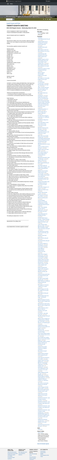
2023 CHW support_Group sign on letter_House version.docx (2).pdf (43, 124)
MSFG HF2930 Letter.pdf (43, 238)
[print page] (50, 19)
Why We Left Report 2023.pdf (44, 315)
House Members (22, 453)
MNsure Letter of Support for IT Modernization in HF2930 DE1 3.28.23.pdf (44, 320)
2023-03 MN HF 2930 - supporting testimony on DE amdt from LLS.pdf (43, 132)
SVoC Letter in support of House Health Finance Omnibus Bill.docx (43, 153)
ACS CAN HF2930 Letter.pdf (43, 240)
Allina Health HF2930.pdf (43, 293)
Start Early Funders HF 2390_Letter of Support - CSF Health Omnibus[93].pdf (44, 167)
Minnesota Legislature (13, 1)
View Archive (40, 432)
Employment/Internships (13, 453)
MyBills (41, 453)
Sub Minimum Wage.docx (43, 119)
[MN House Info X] (43, 19)
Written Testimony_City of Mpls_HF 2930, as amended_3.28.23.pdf (43, 309)
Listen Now (40, 429)
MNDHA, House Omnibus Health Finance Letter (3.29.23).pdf (43, 172)
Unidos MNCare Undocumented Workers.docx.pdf (41, 250)
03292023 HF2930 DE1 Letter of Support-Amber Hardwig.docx (44, 411)
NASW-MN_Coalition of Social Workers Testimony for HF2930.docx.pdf (44, 343)
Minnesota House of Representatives (22, 16)
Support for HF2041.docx (43, 189)
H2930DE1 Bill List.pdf (42, 47)
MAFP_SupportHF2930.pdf (43, 162)
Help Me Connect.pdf (42, 235)
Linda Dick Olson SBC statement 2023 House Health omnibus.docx (42, 55)
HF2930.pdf (40, 95)
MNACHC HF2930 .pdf (42, 271)
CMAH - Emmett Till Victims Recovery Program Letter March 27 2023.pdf (43, 89)
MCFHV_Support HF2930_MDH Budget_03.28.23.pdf (42, 74)
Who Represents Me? (23, 452)
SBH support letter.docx (43, 92)
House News (42, 451)
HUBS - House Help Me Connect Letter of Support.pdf (42, 208)
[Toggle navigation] (8, 3)
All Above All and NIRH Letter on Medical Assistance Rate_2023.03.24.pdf (43, 183)
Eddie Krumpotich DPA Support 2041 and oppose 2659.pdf (43, 269)
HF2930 (39, 33)
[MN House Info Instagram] (46, 19)
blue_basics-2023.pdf (42, 211)
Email (30, 455)
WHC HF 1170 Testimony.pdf (44, 322)
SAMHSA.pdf (40, 375)
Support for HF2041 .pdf (43, 222)
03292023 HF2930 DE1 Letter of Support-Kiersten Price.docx (44, 399)
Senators (20, 454)
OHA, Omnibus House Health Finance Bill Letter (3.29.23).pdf (43, 176)
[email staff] (48, 19)
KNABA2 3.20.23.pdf (42, 422)
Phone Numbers (32, 457)
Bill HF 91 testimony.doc (43, 197)
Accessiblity (10, 456)
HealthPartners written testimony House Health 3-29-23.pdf (44, 327)
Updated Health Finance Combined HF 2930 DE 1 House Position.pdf (43, 43)
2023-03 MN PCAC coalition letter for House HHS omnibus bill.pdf (44, 339)
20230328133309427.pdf (43, 179)
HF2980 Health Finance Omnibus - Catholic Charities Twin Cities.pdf (43, 219)
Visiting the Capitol (11, 454)
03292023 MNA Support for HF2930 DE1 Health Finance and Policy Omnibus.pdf (43, 415)
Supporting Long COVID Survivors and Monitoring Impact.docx (43, 98)
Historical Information (12, 452)
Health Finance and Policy (13, 23)
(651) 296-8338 (32, 453)
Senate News (43, 452)
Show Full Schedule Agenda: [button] (43, 443)
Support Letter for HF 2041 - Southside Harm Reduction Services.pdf (43, 261)
